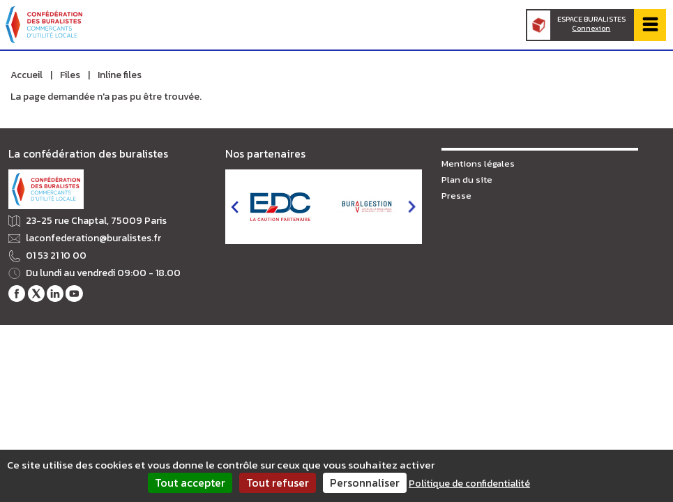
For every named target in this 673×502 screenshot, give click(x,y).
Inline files (120, 75)
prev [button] (235, 206)
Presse (456, 195)
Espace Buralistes (591, 23)
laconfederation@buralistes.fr (93, 238)
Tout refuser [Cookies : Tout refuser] (277, 482)
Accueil (26, 75)
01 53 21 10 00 (56, 255)
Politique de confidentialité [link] (469, 483)
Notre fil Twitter (36, 294)
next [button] (412, 206)
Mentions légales (478, 163)
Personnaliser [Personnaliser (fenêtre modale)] (365, 482)
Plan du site (466, 179)
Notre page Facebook (16, 294)
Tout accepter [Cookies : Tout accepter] (190, 482)
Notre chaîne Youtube (74, 294)
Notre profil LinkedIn (55, 294)
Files (70, 75)
